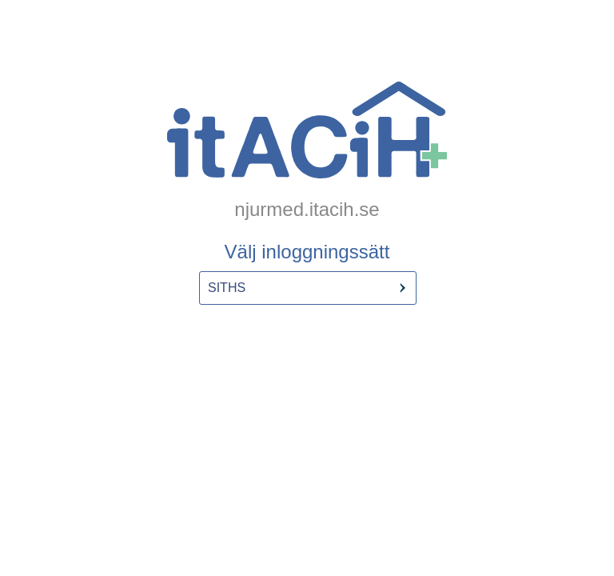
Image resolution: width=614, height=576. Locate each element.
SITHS (226, 287)
